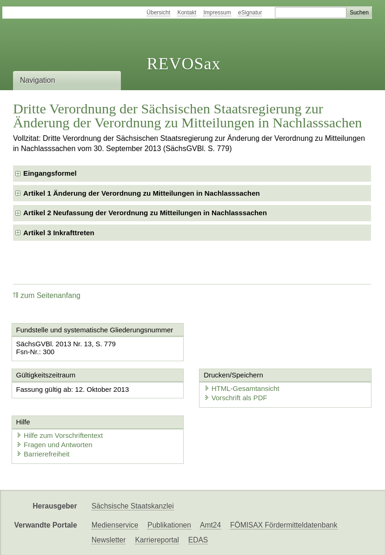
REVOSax (183, 63)
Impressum (217, 12)
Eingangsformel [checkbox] (50, 173)
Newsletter (109, 540)
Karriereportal (157, 540)
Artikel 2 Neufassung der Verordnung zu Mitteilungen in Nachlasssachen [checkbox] (145, 213)
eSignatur (250, 12)
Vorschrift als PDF (235, 398)
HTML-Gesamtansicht (241, 388)
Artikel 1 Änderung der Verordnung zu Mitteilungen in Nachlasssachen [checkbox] (141, 193)
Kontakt (186, 12)
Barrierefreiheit (42, 454)
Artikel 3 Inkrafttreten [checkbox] (58, 233)
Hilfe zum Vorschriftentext (59, 435)
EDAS (198, 540)
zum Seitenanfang (46, 295)
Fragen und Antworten (54, 445)
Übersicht (158, 12)
